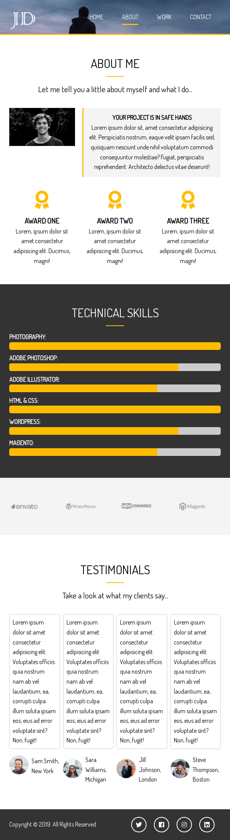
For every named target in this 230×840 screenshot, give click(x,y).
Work (164, 17)
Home (96, 17)
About (130, 17)
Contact (201, 17)
